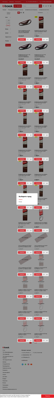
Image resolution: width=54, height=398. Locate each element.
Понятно (47, 396)
